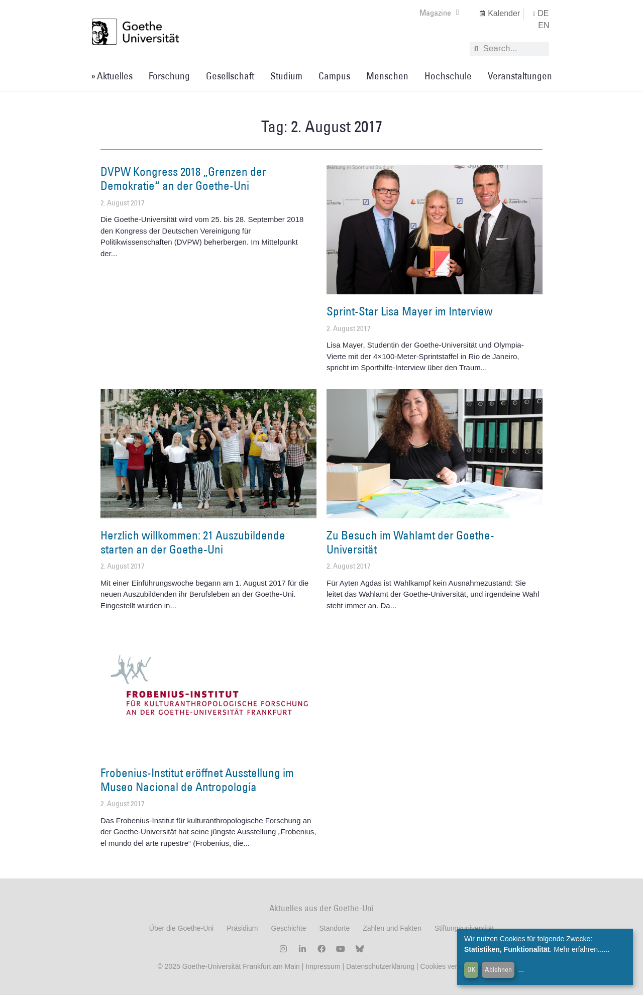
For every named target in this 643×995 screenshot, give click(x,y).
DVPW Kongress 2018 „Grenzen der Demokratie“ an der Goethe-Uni (183, 178)
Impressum (321, 966)
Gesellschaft (230, 76)
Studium (286, 76)
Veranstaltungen (520, 76)
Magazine (439, 13)
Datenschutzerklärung (380, 966)
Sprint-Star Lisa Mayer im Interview (410, 310)
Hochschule (448, 76)
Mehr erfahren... (579, 949)
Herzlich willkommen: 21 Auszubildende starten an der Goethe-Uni (192, 542)
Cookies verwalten (450, 966)
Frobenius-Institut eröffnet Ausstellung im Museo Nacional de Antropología (197, 779)
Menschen (387, 76)
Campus (334, 76)
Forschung (169, 76)
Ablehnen (498, 969)
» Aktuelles (112, 76)
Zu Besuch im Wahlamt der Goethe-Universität (410, 542)
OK (471, 969)
